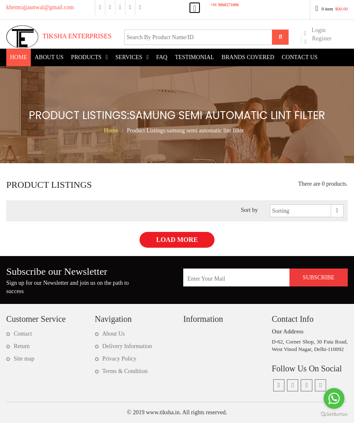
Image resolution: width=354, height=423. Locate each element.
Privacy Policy (119, 359)
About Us (113, 334)
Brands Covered (248, 57)
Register (318, 39)
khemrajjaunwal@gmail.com (40, 7)
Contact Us (300, 57)
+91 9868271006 (224, 4)
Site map (24, 359)
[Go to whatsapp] (334, 398)
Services (128, 57)
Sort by (249, 210)
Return (22, 346)
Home (18, 57)
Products (86, 57)
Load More (177, 239)
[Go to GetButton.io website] (334, 414)
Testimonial (194, 57)
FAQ (161, 57)
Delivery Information (127, 346)
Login (314, 31)
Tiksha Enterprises (59, 36)
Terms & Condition (125, 371)
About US (49, 57)
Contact (23, 334)
